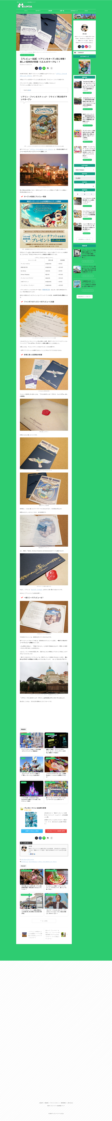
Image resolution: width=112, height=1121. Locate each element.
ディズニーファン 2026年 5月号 (56, 830)
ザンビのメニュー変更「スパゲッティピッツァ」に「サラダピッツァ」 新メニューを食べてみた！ (56, 886)
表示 (29, 89)
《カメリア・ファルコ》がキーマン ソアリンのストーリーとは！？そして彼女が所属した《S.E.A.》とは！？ (56, 910)
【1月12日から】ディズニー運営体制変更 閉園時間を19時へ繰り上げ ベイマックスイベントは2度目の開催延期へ (89, 101)
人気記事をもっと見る (84, 236)
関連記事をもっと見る (84, 291)
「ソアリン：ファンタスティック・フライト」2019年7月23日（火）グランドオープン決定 (45, 145)
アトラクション (24, 860)
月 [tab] (91, 192)
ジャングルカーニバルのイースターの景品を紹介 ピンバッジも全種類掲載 (88, 210)
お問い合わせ (70, 946)
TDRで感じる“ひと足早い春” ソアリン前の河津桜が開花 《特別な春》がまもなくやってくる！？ (31, 886)
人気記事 (50, 10)
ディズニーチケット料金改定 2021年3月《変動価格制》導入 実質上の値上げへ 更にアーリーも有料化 (89, 133)
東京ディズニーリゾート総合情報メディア (56, 949)
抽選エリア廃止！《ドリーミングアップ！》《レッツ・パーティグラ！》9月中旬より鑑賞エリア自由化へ (56, 750)
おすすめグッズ (74, 10)
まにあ (86, 10)
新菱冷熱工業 (45, 289)
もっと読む (45, 919)
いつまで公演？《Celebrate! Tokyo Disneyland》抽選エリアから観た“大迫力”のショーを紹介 (30, 798)
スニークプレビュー (33, 860)
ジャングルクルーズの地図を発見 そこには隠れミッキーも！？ (89, 198)
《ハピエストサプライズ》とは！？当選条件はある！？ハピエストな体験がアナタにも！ (56, 774)
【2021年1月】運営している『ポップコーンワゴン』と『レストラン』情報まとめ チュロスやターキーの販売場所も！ (89, 85)
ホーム (26, 10)
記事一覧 (62, 10)
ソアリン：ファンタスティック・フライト (40, 149)
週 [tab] (84, 192)
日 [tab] (77, 192)
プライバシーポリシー (54, 946)
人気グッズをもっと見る (32, 830)
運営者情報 (63, 946)
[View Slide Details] (84, 73)
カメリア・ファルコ (36, 588)
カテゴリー (38, 10)
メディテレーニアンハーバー (27, 858)
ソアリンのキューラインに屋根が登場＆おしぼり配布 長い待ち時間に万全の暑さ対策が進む (31, 910)
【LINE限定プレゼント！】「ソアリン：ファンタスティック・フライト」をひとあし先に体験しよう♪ (45, 248)
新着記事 (46, 946)
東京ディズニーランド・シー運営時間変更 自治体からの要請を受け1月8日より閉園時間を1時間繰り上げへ (89, 117)
